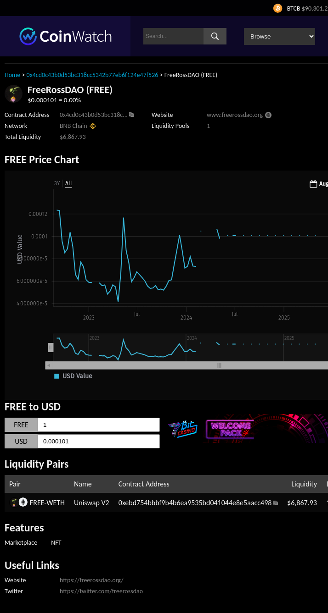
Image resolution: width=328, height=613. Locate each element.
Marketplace (21, 543)
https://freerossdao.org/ (92, 580)
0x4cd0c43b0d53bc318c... (94, 115)
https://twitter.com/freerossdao (101, 591)
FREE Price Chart (42, 159)
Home (12, 75)
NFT (56, 543)
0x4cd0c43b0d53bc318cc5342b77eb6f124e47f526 (92, 75)
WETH (55, 502)
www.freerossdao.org (235, 115)
